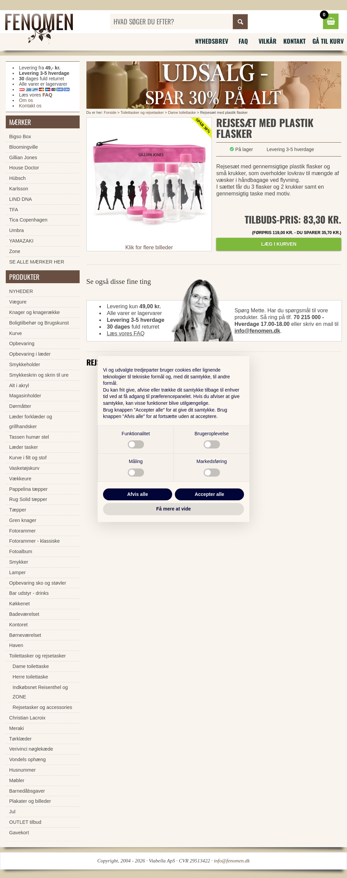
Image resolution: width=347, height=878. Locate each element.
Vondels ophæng (27, 759)
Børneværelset (25, 635)
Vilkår (268, 41)
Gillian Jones (23, 157)
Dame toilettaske (182, 112)
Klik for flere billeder (149, 247)
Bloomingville (23, 147)
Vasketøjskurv (24, 468)
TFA (13, 209)
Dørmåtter (20, 406)
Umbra (16, 230)
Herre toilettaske (30, 677)
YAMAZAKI (21, 241)
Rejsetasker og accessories (42, 707)
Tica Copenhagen (28, 220)
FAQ (243, 41)
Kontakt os (30, 105)
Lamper (17, 572)
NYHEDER (21, 291)
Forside (110, 112)
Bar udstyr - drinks (29, 593)
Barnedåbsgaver (27, 791)
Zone (14, 251)
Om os (26, 100)
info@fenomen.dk (257, 331)
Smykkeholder (24, 364)
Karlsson (18, 188)
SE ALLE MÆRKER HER (36, 262)
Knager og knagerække (34, 312)
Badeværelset (24, 614)
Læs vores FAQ (125, 333)
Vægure (17, 302)
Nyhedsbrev (211, 41)
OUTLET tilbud (25, 822)
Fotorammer (22, 531)
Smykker (18, 562)
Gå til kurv (328, 41)
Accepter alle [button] (209, 494)
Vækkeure (20, 478)
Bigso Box (20, 136)
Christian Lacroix (27, 717)
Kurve (15, 333)
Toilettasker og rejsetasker (142, 112)
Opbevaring (21, 343)
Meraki (16, 728)
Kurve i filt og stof (27, 457)
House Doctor (24, 167)
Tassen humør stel (29, 437)
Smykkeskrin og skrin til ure (38, 375)
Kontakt (294, 41)
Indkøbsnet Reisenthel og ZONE (40, 692)
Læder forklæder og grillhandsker (30, 421)
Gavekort (19, 832)
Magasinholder (25, 395)
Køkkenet (19, 603)
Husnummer (22, 770)
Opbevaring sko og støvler (37, 583)
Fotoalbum (20, 551)
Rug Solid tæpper (28, 499)
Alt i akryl (19, 385)
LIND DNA (20, 199)
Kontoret (18, 624)
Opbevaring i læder (29, 354)
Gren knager (22, 520)
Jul (12, 811)
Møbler (16, 780)
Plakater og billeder (30, 801)
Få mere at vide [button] (173, 508)
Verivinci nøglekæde (31, 749)
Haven (16, 645)
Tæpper (17, 510)
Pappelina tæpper (28, 489)
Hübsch (17, 178)
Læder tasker (23, 447)
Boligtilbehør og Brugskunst (39, 323)
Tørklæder (20, 738)
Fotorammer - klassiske (34, 541)
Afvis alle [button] (137, 494)
